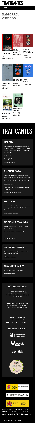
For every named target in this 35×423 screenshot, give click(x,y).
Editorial (9, 202)
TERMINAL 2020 (6, 114)
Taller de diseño (14, 247)
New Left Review (14, 266)
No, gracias (18, 420)
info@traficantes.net (17, 319)
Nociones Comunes (16, 222)
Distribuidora (12, 171)
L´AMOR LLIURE (6, 83)
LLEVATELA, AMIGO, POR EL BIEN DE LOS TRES (28, 51)
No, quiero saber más (24, 414)
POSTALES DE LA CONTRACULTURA (17, 80)
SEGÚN (25, 79)
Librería (9, 142)
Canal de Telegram (9, 162)
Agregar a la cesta (19, 52)
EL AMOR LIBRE (6, 53)
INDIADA (15, 50)
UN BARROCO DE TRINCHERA (17, 109)
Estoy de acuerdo (8, 420)
